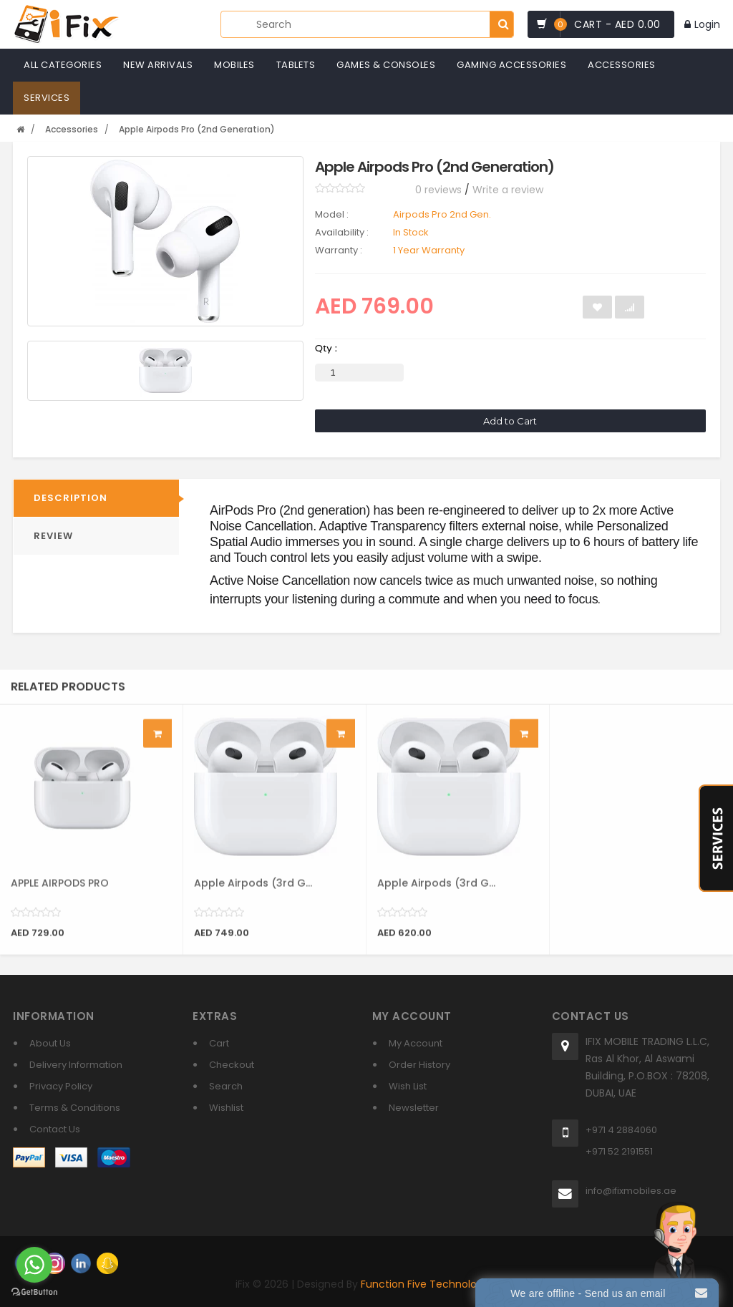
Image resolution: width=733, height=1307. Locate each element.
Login (702, 24)
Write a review (507, 190)
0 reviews (438, 190)
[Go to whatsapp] (34, 1265)
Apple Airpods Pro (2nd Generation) (197, 129)
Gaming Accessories (511, 65)
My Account (415, 1043)
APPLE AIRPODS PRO (60, 892)
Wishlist (226, 1107)
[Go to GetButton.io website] (34, 1292)
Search (226, 1086)
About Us (50, 1043)
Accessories (622, 65)
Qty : (326, 348)
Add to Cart (510, 421)
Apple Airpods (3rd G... (253, 892)
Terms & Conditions (74, 1107)
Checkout (231, 1065)
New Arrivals (158, 65)
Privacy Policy (60, 1086)
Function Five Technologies (429, 1284)
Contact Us (54, 1129)
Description (70, 498)
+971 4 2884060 (621, 1130)
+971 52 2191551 (619, 1151)
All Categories (63, 65)
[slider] (340, 188)
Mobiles (234, 65)
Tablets (296, 65)
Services (46, 98)
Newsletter (414, 1107)
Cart (219, 1043)
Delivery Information (75, 1065)
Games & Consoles (385, 65)
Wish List (408, 1086)
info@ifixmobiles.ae (631, 1190)
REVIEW (53, 536)
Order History (419, 1065)
